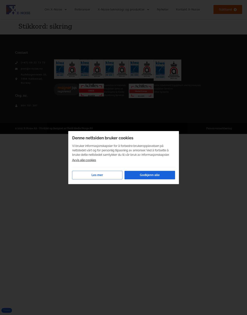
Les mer (97, 175)
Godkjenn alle (150, 175)
